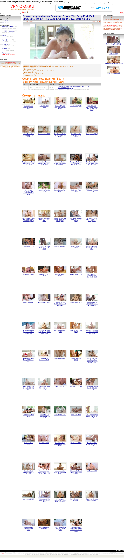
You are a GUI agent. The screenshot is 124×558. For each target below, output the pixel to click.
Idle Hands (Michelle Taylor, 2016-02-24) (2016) (76, 220)
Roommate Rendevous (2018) (60, 331)
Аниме (4, 35)
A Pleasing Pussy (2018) (44, 106)
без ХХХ (4, 19)
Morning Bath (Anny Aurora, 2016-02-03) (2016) (91, 248)
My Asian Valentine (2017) (44, 275)
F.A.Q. (122, 13)
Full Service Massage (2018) (92, 190)
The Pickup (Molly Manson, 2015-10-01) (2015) (60, 444)
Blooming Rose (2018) (44, 134)
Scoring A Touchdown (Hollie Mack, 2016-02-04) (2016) (92, 332)
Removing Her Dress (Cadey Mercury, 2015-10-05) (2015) (44, 332)
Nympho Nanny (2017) (76, 274)
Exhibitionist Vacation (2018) (44, 190)
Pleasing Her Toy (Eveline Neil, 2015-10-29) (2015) (60, 304)
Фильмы (4, 48)
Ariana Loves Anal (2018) (113, 73)
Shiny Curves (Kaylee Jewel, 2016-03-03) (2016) (28, 388)
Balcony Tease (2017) (76, 105)
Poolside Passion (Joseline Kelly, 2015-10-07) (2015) (92, 304)
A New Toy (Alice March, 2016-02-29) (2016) (28, 107)
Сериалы (5, 44)
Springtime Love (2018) (76, 386)
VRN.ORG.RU (22, 6)
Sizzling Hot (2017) (60, 386)
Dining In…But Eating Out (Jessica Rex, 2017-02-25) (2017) (76, 163)
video (2, 553)
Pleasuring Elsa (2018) (76, 302)
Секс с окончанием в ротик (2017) (44, 527)
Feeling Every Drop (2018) (113, 44)
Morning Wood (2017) (28, 274)
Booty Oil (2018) (113, 53)
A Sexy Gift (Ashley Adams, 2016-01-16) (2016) (60, 107)
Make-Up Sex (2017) (60, 246)
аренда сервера (10, 62)
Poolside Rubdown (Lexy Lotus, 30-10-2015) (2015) (28, 332)
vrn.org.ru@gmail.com (110, 25)
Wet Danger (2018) (92, 471)
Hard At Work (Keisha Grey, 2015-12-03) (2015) (44, 220)
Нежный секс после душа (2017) (76, 499)
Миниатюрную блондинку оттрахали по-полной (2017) (60, 500)
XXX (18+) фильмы (8, 31)
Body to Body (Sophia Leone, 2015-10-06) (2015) (60, 135)
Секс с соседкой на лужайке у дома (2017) (60, 528)
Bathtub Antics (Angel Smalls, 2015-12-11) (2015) (28, 135)
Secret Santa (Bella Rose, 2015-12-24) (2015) (28, 360)
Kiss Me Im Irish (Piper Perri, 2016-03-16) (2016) (44, 248)
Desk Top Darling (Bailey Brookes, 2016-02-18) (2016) (60, 163)
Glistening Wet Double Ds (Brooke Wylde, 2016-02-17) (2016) (28, 220)
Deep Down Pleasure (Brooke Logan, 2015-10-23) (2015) (44, 163)
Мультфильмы (6, 40)
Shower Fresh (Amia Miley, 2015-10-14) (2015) (44, 388)
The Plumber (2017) (76, 443)
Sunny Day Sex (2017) (60, 414)
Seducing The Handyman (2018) (44, 359)
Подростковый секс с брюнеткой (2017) (92, 499)
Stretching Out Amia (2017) (28, 415)
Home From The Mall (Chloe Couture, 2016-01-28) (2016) (60, 220)
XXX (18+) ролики (7, 26)
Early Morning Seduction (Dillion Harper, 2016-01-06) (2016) (28, 192)
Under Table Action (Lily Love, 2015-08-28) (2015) (60, 472)
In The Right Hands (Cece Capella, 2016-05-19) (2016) (92, 220)
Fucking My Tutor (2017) (76, 190)
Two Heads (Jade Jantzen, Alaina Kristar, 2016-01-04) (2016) (44, 472)
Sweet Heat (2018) (76, 414)
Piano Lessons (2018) (44, 302)
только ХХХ (5, 22)
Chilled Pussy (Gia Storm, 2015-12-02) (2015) (76, 135)
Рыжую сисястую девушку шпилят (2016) (28, 528)
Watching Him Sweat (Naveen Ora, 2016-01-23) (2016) (76, 472)
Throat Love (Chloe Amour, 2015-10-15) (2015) (91, 444)
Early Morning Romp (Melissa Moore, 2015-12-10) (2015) (92, 163)
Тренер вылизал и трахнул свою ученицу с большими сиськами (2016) (76, 529)
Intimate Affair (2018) (28, 246)
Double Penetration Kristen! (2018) (113, 63)
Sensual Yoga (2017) (60, 358)
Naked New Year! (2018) (60, 275)
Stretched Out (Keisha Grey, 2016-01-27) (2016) (92, 388)
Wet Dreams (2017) (28, 499)
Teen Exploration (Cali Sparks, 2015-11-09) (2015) (92, 416)
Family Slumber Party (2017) (60, 190)
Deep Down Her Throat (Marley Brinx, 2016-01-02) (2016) (28, 163)
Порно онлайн (6, 53)
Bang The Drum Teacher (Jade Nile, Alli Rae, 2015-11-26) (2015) (92, 108)
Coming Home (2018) (92, 134)
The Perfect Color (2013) (28, 443)
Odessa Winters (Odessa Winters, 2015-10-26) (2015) (92, 276)
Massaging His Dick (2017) (76, 247)
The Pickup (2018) (44, 443)
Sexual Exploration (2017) (76, 359)
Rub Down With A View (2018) (76, 331)
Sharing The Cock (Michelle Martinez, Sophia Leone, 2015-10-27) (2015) (92, 360)
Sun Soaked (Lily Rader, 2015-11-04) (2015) (44, 416)
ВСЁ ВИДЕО (6, 20)
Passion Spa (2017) (28, 302)
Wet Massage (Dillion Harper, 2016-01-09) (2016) (44, 500)
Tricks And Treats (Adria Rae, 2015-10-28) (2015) (28, 472)
